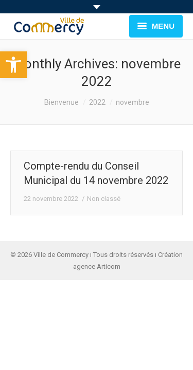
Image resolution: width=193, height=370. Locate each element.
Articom (108, 266)
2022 (97, 102)
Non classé (103, 198)
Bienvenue (61, 102)
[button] (13, 64)
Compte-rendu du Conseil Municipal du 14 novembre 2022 (96, 173)
